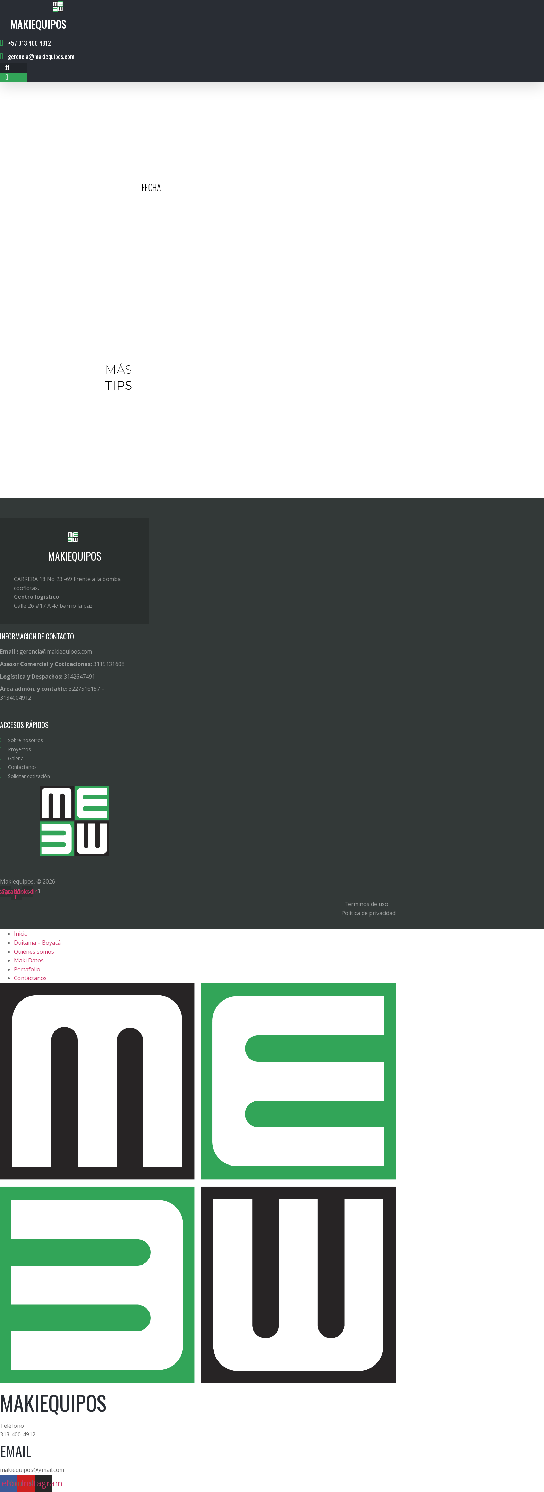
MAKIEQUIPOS (74, 556)
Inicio (21, 933)
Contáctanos (30, 978)
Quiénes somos (34, 951)
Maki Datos (29, 960)
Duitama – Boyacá (37, 942)
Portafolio (27, 969)
